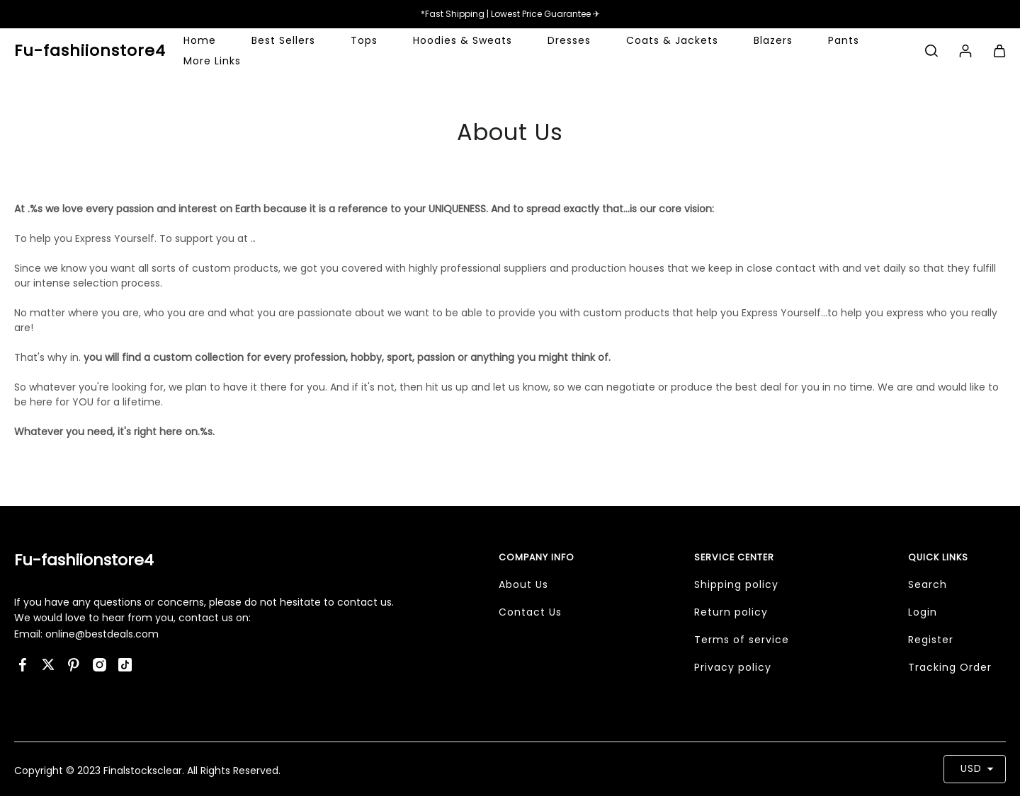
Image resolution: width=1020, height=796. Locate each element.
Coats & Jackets (672, 40)
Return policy (731, 612)
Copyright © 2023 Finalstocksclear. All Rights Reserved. (147, 770)
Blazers (773, 40)
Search (927, 584)
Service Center (734, 557)
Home (199, 40)
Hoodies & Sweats (462, 40)
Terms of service (741, 640)
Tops (364, 40)
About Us (523, 584)
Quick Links (938, 557)
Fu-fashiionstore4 (84, 560)
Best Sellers (283, 40)
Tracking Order (950, 667)
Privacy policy (732, 667)
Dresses (569, 40)
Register (930, 640)
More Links (212, 61)
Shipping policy (736, 584)
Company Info (536, 557)
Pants (843, 40)
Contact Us (530, 612)
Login (922, 612)
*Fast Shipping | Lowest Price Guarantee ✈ (510, 14)
